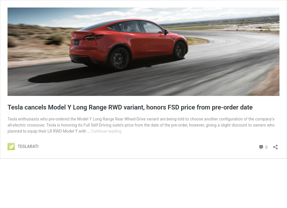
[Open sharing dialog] (275, 145)
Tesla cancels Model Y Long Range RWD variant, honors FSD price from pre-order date (130, 107)
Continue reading (106, 131)
